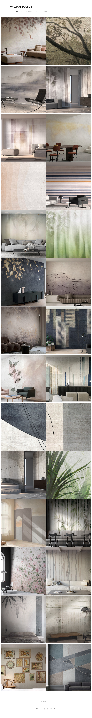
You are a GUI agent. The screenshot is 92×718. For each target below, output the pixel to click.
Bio (37, 11)
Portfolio (14, 11)
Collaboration (26, 11)
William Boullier (21, 6)
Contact (44, 11)
